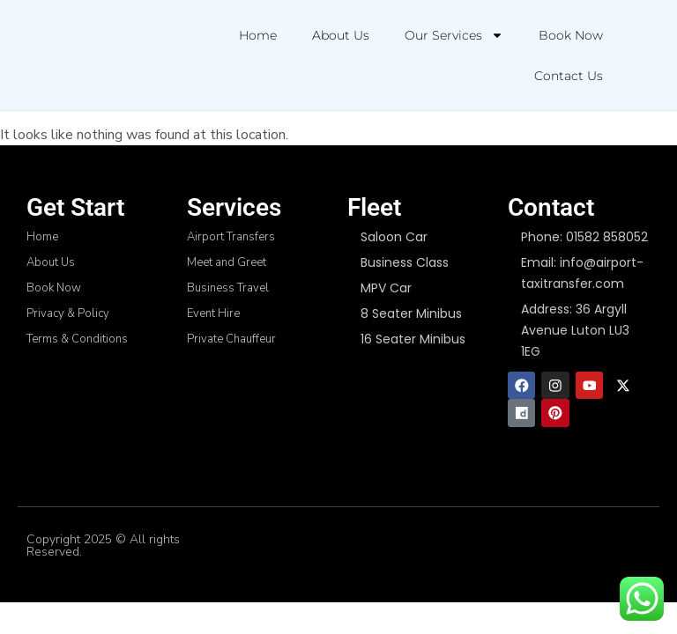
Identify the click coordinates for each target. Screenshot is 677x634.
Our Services (454, 35)
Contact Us (568, 76)
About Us (340, 35)
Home (258, 35)
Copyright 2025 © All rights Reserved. (103, 546)
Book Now (571, 35)
